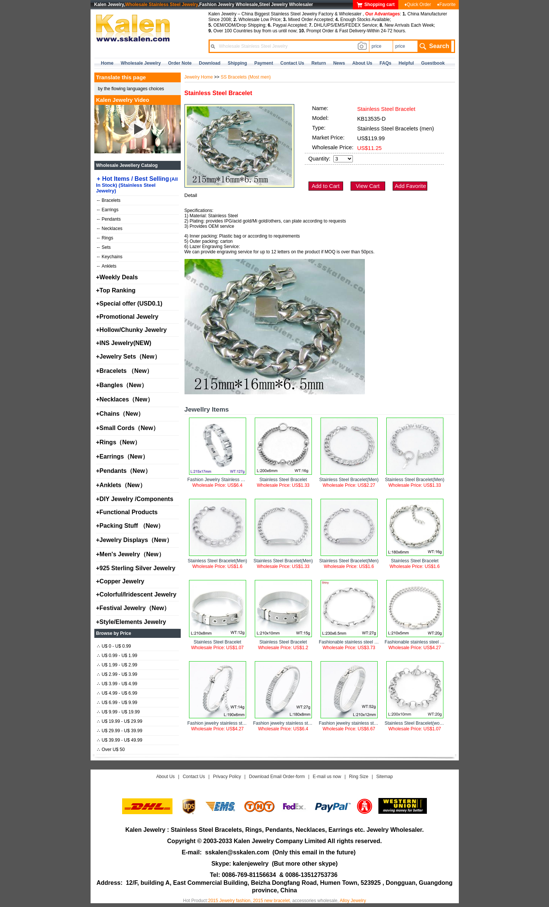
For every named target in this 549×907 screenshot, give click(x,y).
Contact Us (194, 776)
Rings (105, 238)
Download (209, 63)
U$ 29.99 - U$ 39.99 (119, 730)
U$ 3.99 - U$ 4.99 (117, 683)
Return (319, 63)
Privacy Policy (227, 776)
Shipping (237, 63)
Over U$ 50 (111, 749)
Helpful (406, 63)
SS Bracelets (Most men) (246, 77)
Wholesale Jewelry (141, 63)
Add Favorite (410, 186)
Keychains (110, 256)
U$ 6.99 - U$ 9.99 (117, 702)
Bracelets (109, 200)
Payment (263, 63)
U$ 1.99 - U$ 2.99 (117, 665)
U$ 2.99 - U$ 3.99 (117, 674)
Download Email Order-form (277, 776)
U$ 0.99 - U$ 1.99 (117, 655)
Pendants (109, 219)
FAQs (385, 63)
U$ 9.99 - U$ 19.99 (118, 712)
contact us (292, 63)
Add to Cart (325, 186)
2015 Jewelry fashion (229, 900)
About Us (165, 776)
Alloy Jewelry (353, 900)
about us (362, 63)
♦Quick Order (417, 4)
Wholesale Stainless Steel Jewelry (161, 4)
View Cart (368, 186)
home (107, 63)
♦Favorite (446, 4)
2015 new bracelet (271, 900)
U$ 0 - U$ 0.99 (114, 646)
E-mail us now (327, 776)
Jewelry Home (199, 77)
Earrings (108, 209)
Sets (104, 247)
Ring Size (358, 776)
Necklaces (110, 228)
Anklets (106, 266)
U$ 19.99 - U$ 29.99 (119, 721)
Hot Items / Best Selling (137, 185)
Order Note (180, 63)
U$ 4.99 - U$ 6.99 (117, 693)
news (339, 63)
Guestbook (433, 63)
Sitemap (384, 776)
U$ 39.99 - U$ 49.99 (119, 740)
